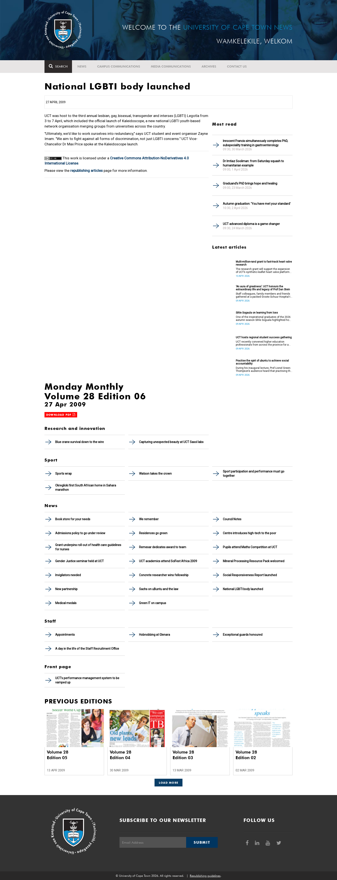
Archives (209, 66)
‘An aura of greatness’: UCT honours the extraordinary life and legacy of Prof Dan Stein (263, 288)
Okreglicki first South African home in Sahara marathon (85, 487)
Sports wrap (63, 473)
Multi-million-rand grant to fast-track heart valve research (264, 263)
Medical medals (66, 603)
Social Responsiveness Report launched (250, 575)
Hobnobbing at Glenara (154, 634)
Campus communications (118, 66)
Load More (168, 782)
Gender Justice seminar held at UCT (79, 561)
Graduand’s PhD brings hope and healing (250, 183)
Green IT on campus (152, 603)
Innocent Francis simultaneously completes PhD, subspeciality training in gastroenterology (255, 143)
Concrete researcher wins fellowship (163, 575)
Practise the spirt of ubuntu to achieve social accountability (262, 362)
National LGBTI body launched (243, 589)
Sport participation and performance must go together (253, 473)
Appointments (65, 634)
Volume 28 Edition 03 (183, 754)
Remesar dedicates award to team (162, 547)
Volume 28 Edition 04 (120, 754)
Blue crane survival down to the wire (79, 442)
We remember (149, 519)
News (81, 66)
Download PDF (60, 414)
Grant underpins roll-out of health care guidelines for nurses (88, 547)
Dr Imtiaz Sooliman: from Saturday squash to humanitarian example (253, 163)
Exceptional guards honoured (242, 634)
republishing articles (86, 170)
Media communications (171, 66)
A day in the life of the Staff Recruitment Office (87, 648)
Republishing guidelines (205, 875)
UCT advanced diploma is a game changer (251, 224)
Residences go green (153, 533)
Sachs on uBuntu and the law (158, 589)
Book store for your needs (72, 519)
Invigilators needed (68, 575)
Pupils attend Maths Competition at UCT (250, 547)
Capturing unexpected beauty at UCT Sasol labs (171, 442)
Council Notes (232, 519)
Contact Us (237, 66)
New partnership (66, 589)
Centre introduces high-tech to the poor (249, 533)
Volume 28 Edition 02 (246, 754)
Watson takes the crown (155, 473)
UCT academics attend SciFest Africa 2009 (168, 561)
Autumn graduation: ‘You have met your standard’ (257, 203)
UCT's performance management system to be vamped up (87, 680)
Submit (202, 842)
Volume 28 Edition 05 (57, 754)
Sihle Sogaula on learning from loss (257, 312)
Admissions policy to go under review (80, 533)
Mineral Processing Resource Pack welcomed (253, 561)
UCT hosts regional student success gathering (264, 337)
